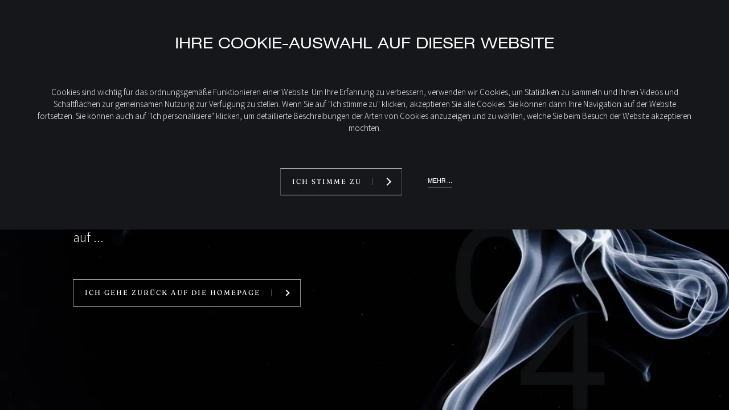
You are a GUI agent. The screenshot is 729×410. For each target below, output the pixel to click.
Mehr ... (440, 180)
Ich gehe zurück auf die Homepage (172, 293)
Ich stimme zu (327, 181)
